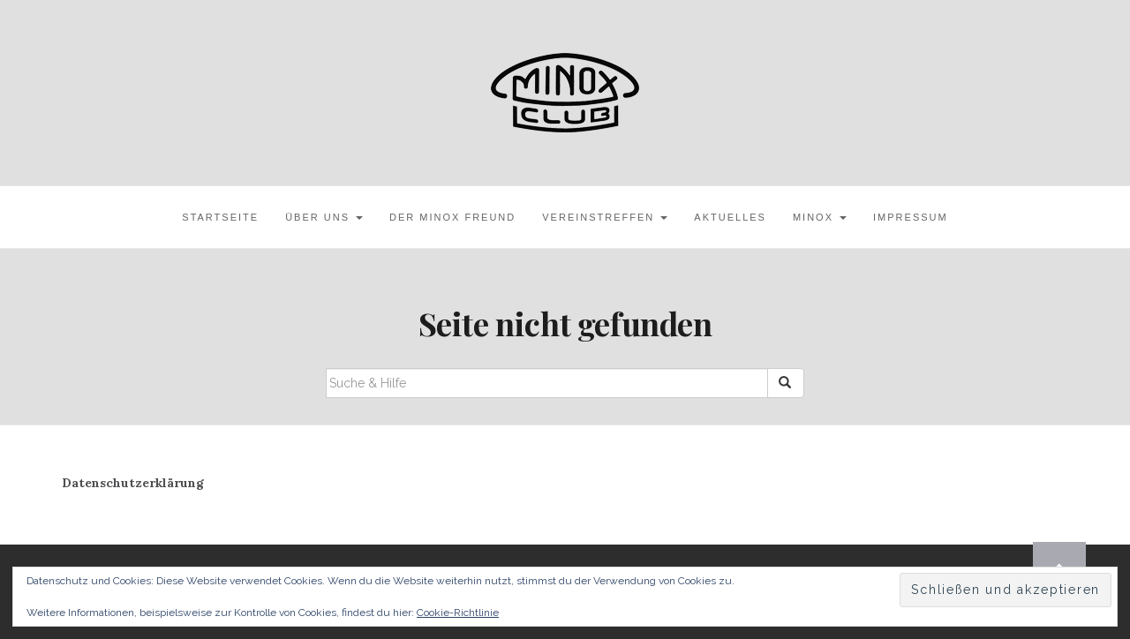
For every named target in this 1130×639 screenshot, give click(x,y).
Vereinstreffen (604, 217)
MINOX (820, 217)
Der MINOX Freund (452, 217)
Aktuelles (730, 217)
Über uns (324, 217)
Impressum (910, 217)
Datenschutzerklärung (133, 483)
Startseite (220, 217)
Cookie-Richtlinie (458, 612)
